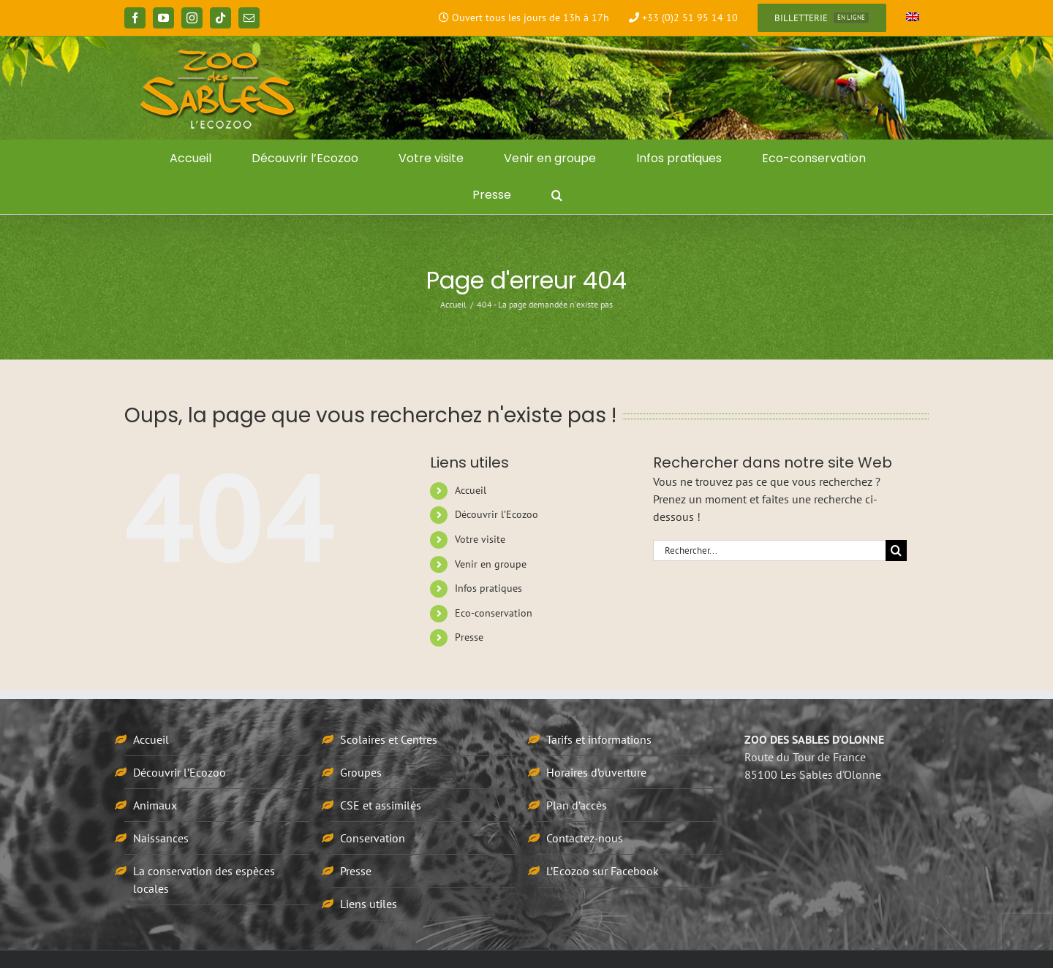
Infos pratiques (488, 588)
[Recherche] (896, 550)
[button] (556, 195)
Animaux (155, 805)
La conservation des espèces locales (204, 880)
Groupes (361, 772)
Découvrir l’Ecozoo (496, 514)
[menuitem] (913, 18)
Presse (469, 637)
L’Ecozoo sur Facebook (602, 871)
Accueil (470, 490)
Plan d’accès (576, 805)
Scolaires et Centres (388, 739)
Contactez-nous (584, 838)
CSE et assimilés (380, 805)
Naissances (161, 838)
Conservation (372, 838)
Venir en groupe (490, 564)
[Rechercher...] (769, 550)
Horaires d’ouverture (596, 772)
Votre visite (480, 539)
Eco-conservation (493, 613)
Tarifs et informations (599, 739)
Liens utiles (368, 903)
